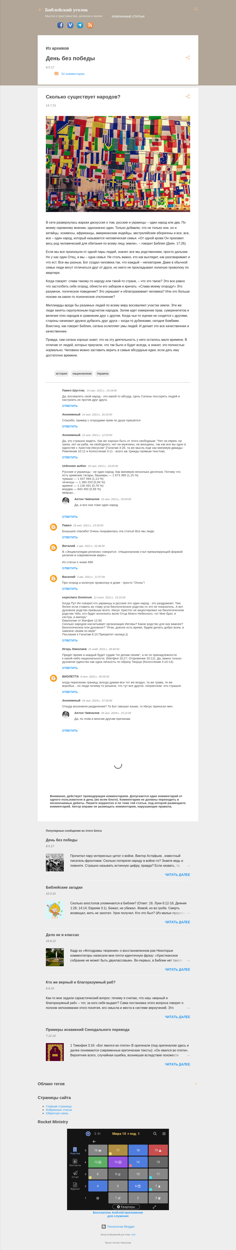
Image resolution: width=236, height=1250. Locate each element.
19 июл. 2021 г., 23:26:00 (88, 525)
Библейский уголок (66, 9)
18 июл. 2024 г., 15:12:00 (116, 713)
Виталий (68, 545)
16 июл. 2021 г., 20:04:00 (116, 499)
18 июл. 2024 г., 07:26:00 (97, 700)
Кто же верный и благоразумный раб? (81, 982)
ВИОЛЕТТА (70, 676)
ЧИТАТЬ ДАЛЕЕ (177, 874)
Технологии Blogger (118, 1226)
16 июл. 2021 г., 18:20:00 (103, 466)
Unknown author (74, 466)
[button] (187, 58)
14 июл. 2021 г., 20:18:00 (102, 390)
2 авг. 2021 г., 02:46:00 (91, 545)
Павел (67, 525)
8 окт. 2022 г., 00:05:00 (95, 676)
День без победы (70, 58)
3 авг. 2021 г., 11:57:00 (91, 576)
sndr (133, 1234)
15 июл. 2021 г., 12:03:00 (97, 435)
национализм (82, 373)
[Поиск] (195, 9)
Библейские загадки (64, 887)
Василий (68, 576)
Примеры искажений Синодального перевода (87, 1030)
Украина (102, 373)
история (61, 373)
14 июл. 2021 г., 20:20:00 (97, 414)
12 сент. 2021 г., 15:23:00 (109, 597)
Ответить (70, 406)
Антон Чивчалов (86, 499)
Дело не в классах (62, 935)
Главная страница (59, 1106)
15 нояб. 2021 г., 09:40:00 (103, 649)
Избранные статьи (128, 16)
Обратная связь (57, 1113)
